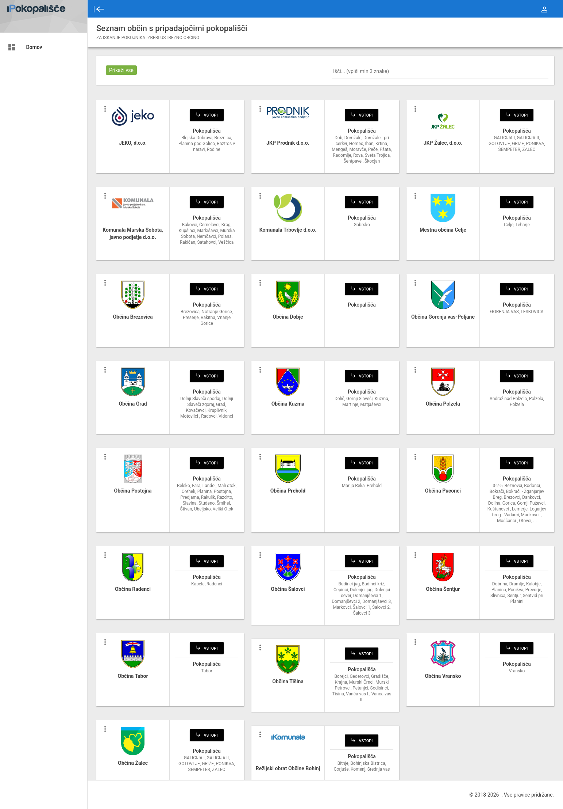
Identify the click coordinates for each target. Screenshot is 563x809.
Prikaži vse (121, 70)
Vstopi (206, 114)
